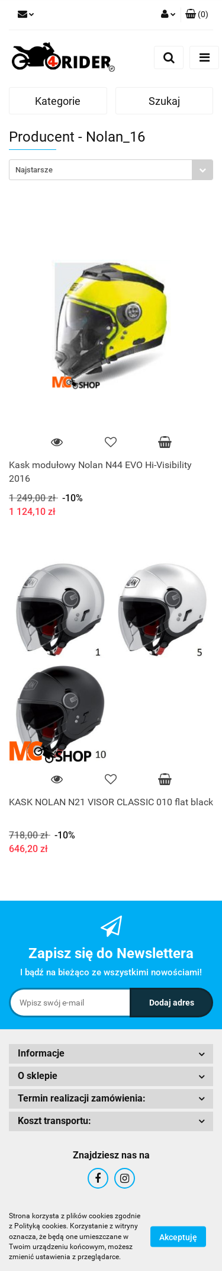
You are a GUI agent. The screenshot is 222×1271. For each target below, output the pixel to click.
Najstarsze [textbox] (34, 169)
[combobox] (111, 169)
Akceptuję (178, 1237)
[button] (197, 15)
